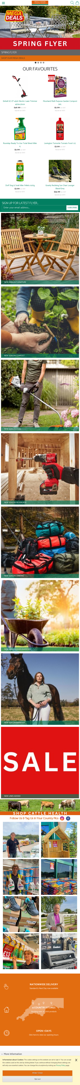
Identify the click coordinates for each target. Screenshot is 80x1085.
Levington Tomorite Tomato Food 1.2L (60, 143)
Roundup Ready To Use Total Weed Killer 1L (20, 145)
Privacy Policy (60, 1065)
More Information (13, 1054)
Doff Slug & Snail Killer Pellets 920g (20, 185)
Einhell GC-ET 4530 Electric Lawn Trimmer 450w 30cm (20, 103)
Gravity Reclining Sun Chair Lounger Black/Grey (59, 187)
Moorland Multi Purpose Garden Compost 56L (60, 103)
